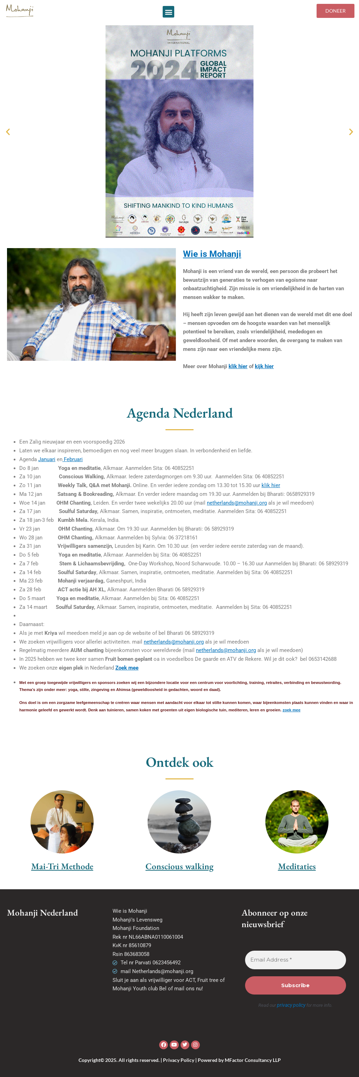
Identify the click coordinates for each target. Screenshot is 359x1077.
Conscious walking (179, 866)
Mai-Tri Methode (62, 866)
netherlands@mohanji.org (237, 503)
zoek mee (291, 710)
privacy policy (291, 1005)
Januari (46, 459)
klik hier (238, 366)
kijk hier (264, 366)
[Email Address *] (295, 960)
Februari (72, 459)
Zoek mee (126, 668)
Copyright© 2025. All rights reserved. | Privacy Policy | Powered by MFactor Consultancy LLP (180, 1060)
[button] (168, 12)
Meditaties (297, 866)
